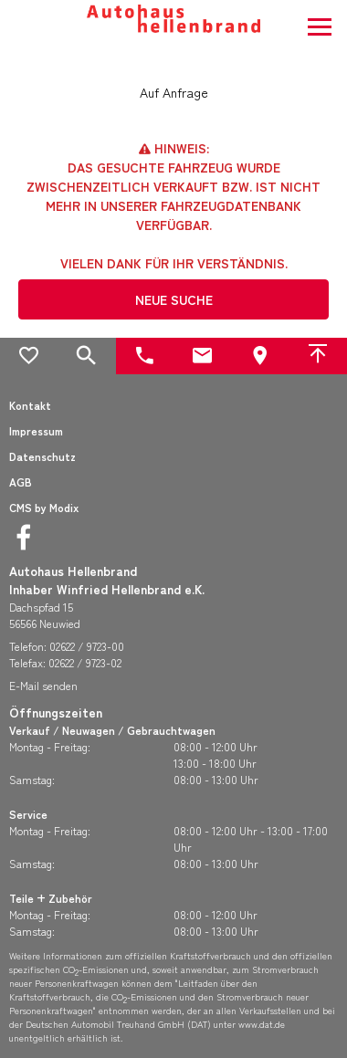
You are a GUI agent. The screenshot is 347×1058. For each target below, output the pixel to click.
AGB (20, 481)
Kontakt (30, 405)
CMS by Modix (44, 507)
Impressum (36, 430)
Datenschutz (42, 456)
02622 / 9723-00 (86, 646)
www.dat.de (261, 1024)
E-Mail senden (43, 685)
